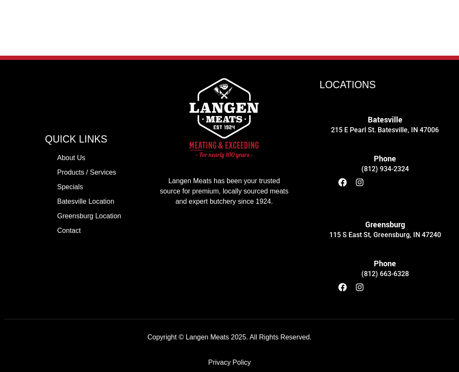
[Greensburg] (385, 204)
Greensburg (385, 224)
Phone (385, 158)
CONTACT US (396, 28)
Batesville (385, 119)
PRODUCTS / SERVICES (181, 28)
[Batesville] (385, 99)
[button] (328, 28)
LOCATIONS (329, 28)
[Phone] (385, 138)
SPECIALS (267, 28)
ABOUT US (94, 28)
